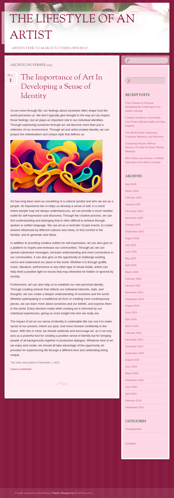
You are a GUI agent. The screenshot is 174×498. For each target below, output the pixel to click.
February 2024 (133, 332)
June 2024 (131, 312)
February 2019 (133, 400)
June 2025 (131, 251)
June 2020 (131, 387)
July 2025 (130, 245)
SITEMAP (130, 443)
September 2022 (134, 380)
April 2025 (131, 265)
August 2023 (132, 359)
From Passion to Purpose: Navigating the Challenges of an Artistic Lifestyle (143, 107)
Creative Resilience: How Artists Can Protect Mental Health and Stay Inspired (145, 121)
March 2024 (131, 326)
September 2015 (134, 407)
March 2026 (131, 191)
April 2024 (131, 319)
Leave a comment (20, 369)
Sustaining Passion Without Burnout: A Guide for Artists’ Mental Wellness (144, 147)
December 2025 (134, 211)
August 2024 (132, 305)
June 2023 (131, 366)
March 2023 (131, 373)
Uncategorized (133, 429)
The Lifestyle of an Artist (72, 28)
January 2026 (132, 204)
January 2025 (132, 285)
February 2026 (133, 197)
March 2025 (131, 272)
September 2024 (134, 299)
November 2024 (134, 292)
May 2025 (130, 258)
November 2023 (134, 346)
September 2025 (134, 231)
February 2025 (133, 278)
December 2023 (134, 339)
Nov (10, 77)
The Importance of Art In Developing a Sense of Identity (61, 87)
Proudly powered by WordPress (32, 493)
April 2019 (131, 393)
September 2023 (134, 353)
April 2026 (131, 184)
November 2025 (134, 218)
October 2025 (132, 224)
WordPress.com (83, 493)
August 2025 (132, 238)
